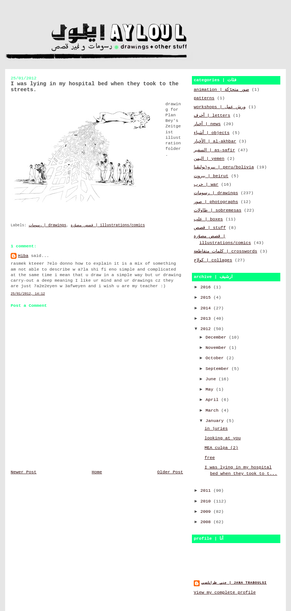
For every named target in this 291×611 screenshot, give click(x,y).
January (216, 420)
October (216, 358)
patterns (204, 98)
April (213, 399)
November (217, 347)
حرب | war (206, 184)
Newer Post (23, 472)
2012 (206, 329)
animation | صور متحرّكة (221, 89)
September (218, 368)
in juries (216, 428)
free (209, 457)
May (211, 389)
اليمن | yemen (209, 158)
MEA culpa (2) (221, 447)
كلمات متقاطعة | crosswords (225, 251)
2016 (206, 287)
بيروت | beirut (211, 176)
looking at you (222, 438)
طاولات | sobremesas (217, 210)
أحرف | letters (212, 115)
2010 (206, 501)
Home (97, 472)
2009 (206, 511)
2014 (206, 308)
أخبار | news (207, 124)
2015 (206, 297)
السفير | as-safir (214, 150)
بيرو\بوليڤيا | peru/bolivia (224, 167)
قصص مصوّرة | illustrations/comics (108, 225)
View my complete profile (225, 592)
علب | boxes (208, 219)
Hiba (23, 255)
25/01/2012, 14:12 (28, 294)
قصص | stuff (210, 227)
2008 (206, 522)
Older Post (170, 472)
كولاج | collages (213, 260)
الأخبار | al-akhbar (215, 141)
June (212, 379)
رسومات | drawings (47, 225)
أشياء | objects (211, 132)
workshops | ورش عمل (220, 107)
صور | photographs (216, 202)
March (213, 410)
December (217, 337)
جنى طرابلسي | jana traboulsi (234, 583)
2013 (206, 318)
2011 (206, 490)
